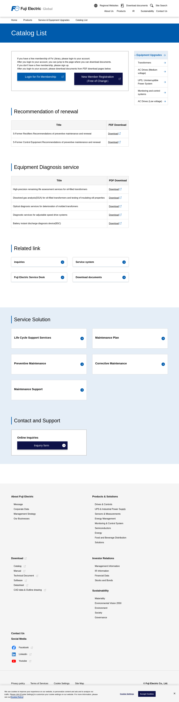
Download (113, 133)
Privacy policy (18, 683)
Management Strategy (25, 514)
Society (98, 613)
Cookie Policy (17, 697)
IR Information (102, 571)
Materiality (100, 598)
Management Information (107, 566)
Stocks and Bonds (104, 580)
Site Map (79, 683)
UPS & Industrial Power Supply (110, 509)
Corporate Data (21, 509)
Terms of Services (39, 683)
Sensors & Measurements (108, 514)
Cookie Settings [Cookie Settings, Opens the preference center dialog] (127, 694)
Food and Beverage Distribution (110, 537)
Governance (101, 617)
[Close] (174, 693)
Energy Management (105, 518)
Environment (101, 608)
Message (18, 504)
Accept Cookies (147, 694)
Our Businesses (22, 518)
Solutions (99, 542)
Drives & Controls (103, 504)
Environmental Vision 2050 (108, 603)
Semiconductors (103, 528)
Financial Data (102, 575)
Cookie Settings (62, 683)
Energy (98, 533)
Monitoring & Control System (109, 523)
